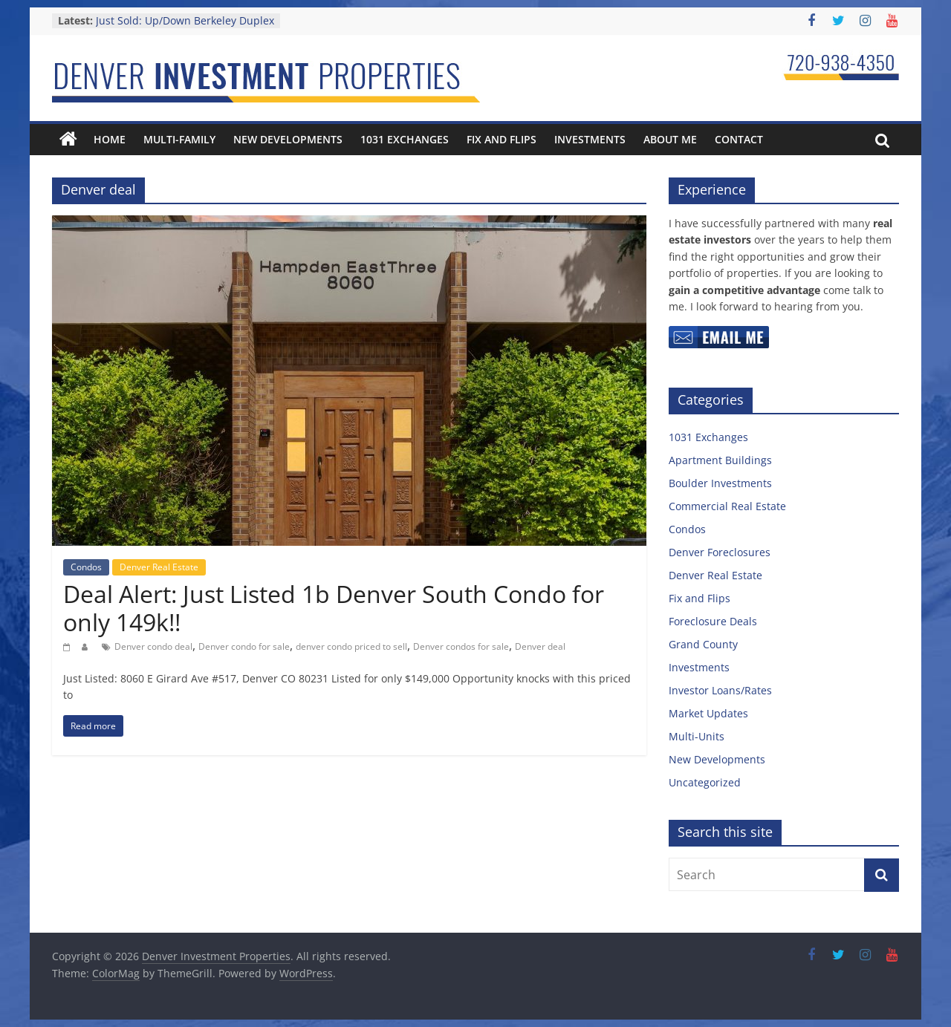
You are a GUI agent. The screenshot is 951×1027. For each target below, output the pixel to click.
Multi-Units (696, 736)
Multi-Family (179, 139)
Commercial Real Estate (727, 506)
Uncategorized (705, 782)
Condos (86, 567)
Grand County (703, 644)
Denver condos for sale (461, 646)
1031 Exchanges (404, 139)
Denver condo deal (153, 646)
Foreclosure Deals (713, 621)
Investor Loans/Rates (720, 690)
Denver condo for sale (244, 646)
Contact (739, 139)
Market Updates (708, 713)
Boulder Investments (720, 483)
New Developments (288, 139)
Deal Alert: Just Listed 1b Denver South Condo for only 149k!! (333, 608)
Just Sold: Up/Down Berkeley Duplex (185, 20)
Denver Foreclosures (719, 552)
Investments (590, 139)
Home (110, 139)
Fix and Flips (501, 139)
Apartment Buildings (720, 460)
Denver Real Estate (159, 567)
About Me (670, 139)
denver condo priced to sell (351, 646)
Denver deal (540, 646)
